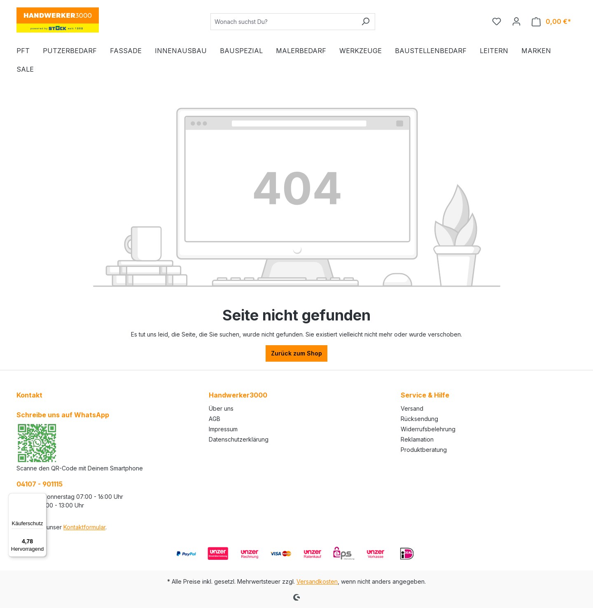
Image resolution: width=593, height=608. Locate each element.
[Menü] (42, 498)
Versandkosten (317, 581)
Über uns (221, 408)
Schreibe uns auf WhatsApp (62, 415)
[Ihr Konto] (516, 21)
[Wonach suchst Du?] (283, 21)
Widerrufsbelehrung (428, 429)
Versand (412, 408)
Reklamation (417, 439)
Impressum (223, 429)
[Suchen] (365, 21)
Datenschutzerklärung (238, 439)
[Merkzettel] (497, 21)
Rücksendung (419, 418)
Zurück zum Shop (296, 353)
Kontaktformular (84, 527)
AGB (214, 418)
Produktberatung (424, 449)
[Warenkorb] (551, 21)
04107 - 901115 (39, 484)
